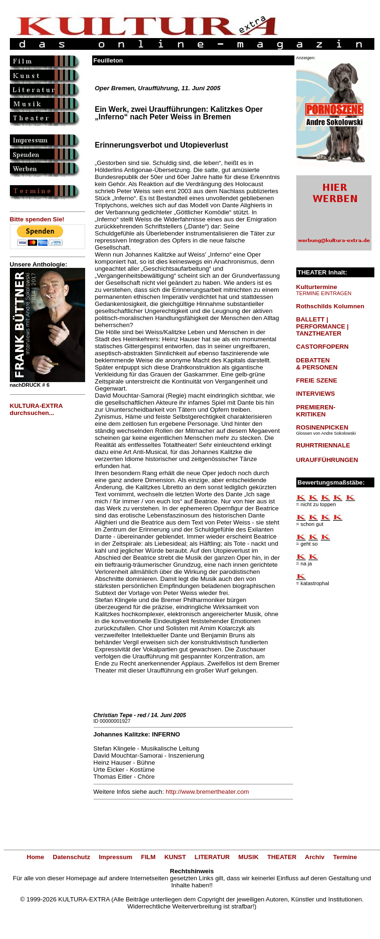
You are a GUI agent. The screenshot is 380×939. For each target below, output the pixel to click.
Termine (345, 857)
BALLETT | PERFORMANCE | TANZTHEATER (322, 326)
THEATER (281, 857)
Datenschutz (71, 857)
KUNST (175, 857)
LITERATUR (212, 857)
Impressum (115, 857)
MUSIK (248, 857)
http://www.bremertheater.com (207, 791)
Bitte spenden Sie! (37, 219)
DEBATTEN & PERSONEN (317, 364)
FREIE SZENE (316, 380)
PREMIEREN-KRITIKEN (316, 411)
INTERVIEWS (315, 393)
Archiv (314, 857)
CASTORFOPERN (322, 346)
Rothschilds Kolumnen (330, 306)
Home (35, 857)
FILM (148, 857)
